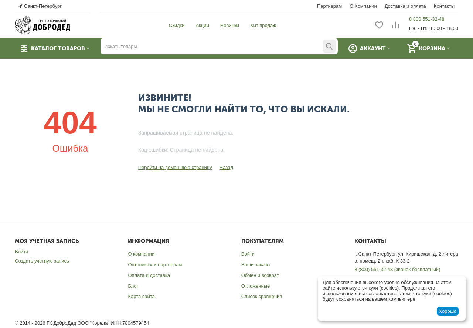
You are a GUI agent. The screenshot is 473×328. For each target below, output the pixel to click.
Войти (21, 251)
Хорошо (447, 311)
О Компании (363, 6)
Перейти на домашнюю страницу (175, 167)
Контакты (444, 6)
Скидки (177, 25)
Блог (133, 286)
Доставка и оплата (405, 6)
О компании (141, 254)
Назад (226, 167)
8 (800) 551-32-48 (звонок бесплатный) (397, 269)
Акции (202, 25)
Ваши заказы (255, 264)
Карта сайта (141, 296)
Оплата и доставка (149, 275)
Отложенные (255, 286)
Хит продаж (263, 25)
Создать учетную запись (42, 261)
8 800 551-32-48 (426, 19)
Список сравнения (261, 296)
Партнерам (329, 6)
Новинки (229, 25)
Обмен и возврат (260, 275)
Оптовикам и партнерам (155, 264)
